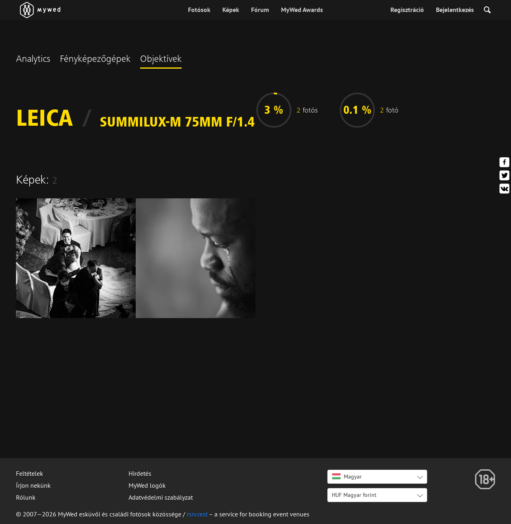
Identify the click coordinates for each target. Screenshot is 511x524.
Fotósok (199, 10)
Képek (230, 10)
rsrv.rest (197, 514)
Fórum (260, 10)
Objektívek (161, 60)
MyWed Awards (302, 10)
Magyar (347, 476)
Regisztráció (407, 10)
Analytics (33, 60)
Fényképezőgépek (95, 60)
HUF (354, 494)
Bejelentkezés (455, 10)
